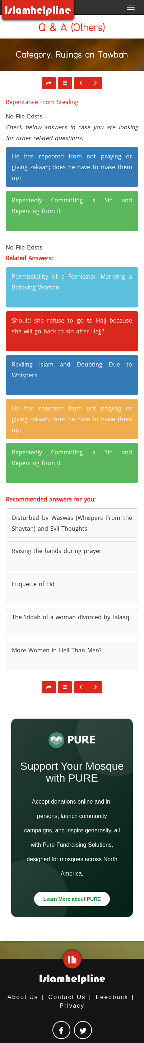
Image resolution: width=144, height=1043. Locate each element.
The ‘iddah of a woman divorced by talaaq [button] (70, 617)
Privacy (72, 1005)
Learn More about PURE (72, 899)
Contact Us (66, 997)
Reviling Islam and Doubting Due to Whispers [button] (72, 369)
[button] (65, 83)
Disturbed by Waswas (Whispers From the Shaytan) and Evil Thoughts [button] (72, 523)
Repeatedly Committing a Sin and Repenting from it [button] (72, 205)
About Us (22, 997)
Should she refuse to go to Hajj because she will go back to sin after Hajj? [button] (72, 325)
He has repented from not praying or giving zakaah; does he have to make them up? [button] (72, 167)
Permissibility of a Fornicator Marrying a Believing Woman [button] (72, 282)
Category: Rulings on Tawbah (72, 56)
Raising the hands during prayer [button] (57, 551)
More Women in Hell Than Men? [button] (57, 650)
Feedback (112, 997)
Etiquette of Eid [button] (33, 584)
